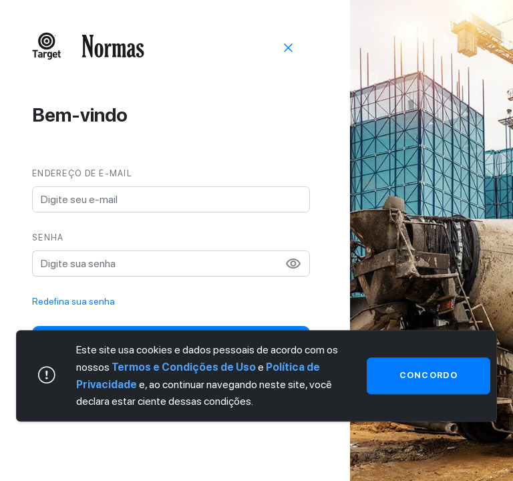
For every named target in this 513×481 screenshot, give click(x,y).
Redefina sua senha (73, 301)
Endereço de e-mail (82, 173)
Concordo (428, 376)
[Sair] (288, 46)
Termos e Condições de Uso (184, 367)
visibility (293, 264)
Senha (47, 237)
